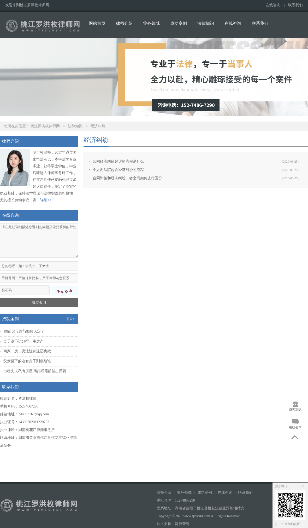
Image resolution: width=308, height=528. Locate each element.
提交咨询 (39, 302)
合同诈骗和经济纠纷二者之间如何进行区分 (127, 178)
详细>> (46, 200)
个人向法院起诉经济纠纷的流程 (118, 170)
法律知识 (205, 23)
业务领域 (151, 23)
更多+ (70, 319)
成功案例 (178, 23)
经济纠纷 (98, 126)
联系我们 (295, 5)
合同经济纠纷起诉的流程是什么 (118, 161)
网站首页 (97, 23)
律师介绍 (124, 23)
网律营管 (182, 524)
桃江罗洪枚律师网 (45, 126)
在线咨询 (273, 5)
